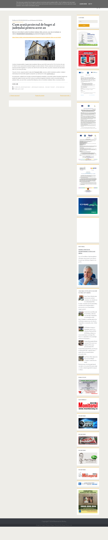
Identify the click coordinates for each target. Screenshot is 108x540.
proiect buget (49, 87)
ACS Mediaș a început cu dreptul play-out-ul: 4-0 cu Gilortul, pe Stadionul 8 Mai (91, 340)
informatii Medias (37, 87)
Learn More (83, 4)
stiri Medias (59, 87)
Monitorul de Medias (36, 20)
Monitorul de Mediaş (59, 535)
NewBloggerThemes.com (66, 538)
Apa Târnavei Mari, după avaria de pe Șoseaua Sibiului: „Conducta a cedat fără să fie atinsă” (91, 369)
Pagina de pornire (39, 95)
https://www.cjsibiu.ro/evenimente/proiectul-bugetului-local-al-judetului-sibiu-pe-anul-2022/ (36, 37)
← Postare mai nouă (13, 95)
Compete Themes (45, 538)
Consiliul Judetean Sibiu (21, 87)
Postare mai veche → (66, 95)
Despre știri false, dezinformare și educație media (86, 264)
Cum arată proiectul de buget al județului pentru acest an (40, 26)
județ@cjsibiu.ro (50, 73)
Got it (90, 4)
